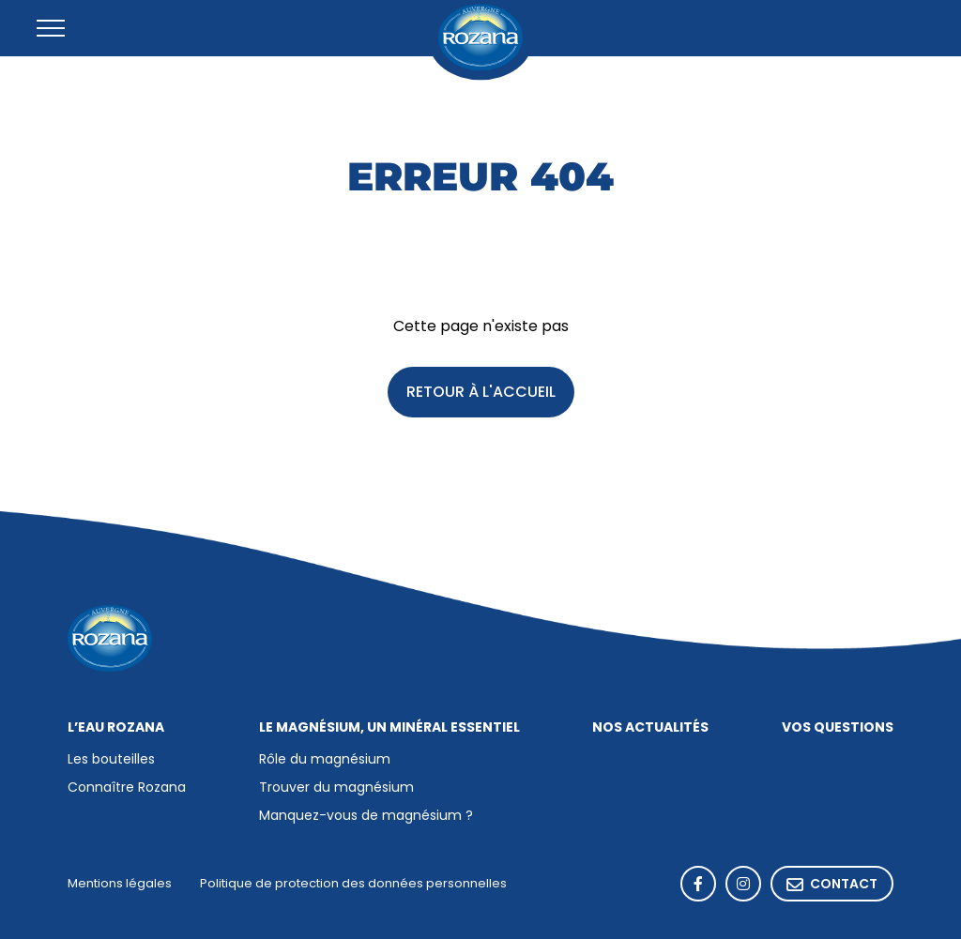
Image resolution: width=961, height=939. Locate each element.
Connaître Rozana (127, 788)
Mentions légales (120, 884)
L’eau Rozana (116, 728)
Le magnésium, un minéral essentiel (389, 728)
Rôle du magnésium (324, 760)
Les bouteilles (111, 760)
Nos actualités (650, 728)
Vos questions (837, 728)
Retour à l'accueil (481, 393)
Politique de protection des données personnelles (353, 884)
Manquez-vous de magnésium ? (366, 816)
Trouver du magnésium (336, 788)
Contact (832, 885)
